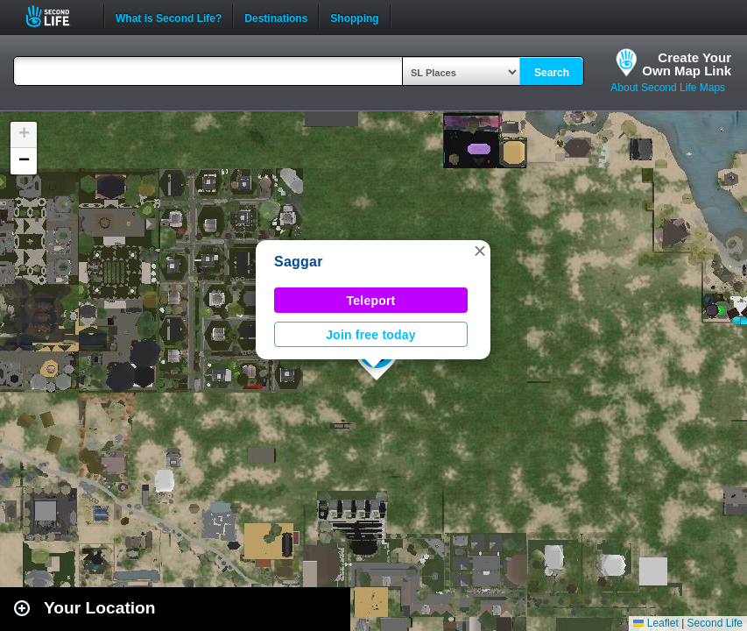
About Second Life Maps (667, 88)
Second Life (57, 16)
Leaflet (655, 623)
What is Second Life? (169, 16)
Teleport (371, 301)
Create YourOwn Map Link (686, 64)
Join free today (371, 335)
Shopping (354, 16)
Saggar (298, 261)
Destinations (275, 16)
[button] (479, 250)
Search (551, 73)
